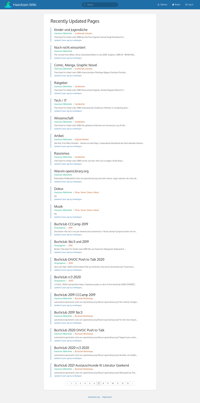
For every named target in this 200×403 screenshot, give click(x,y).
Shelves (162, 4)
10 (113, 383)
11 (117, 383)
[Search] (85, 4)
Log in (189, 4)
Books (176, 4)
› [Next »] (132, 383)
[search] (100, 4)
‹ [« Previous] (67, 383)
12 (122, 383)
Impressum (107, 397)
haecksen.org (94, 397)
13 (128, 383)
